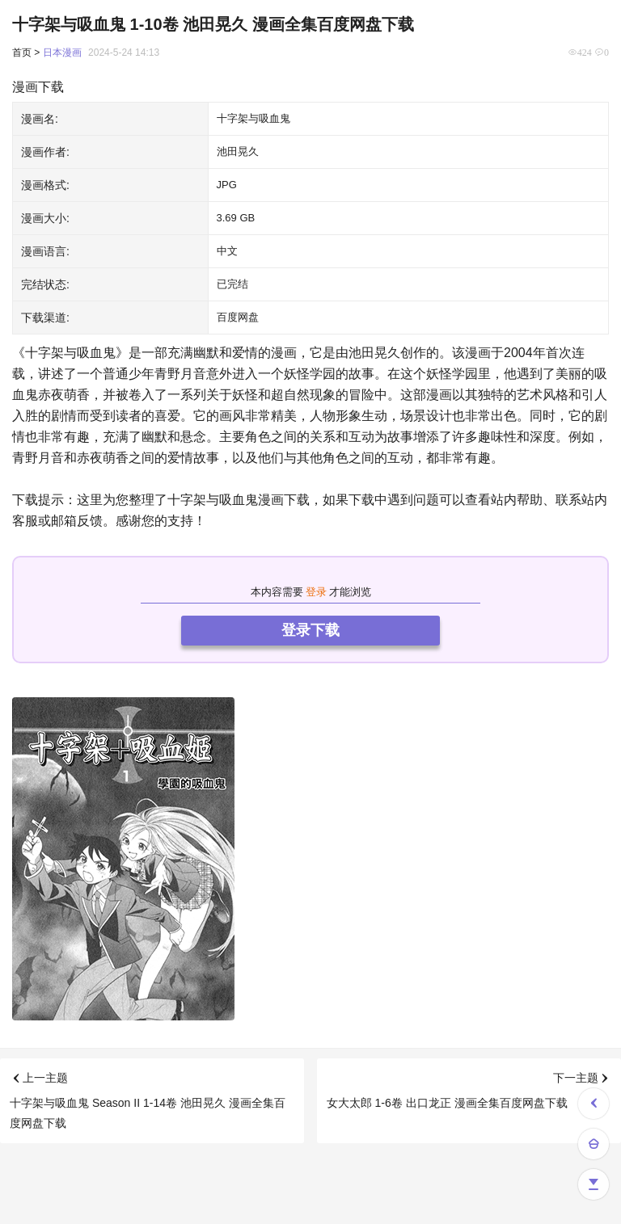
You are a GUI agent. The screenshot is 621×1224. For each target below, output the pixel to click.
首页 (22, 52)
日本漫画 (62, 52)
